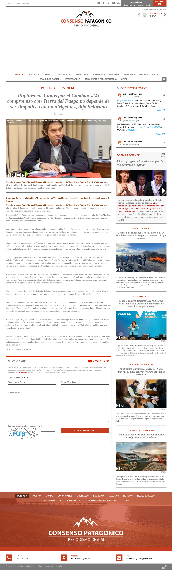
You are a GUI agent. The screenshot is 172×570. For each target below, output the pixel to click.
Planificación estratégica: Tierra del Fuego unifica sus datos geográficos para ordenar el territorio (141, 371)
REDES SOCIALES (148, 74)
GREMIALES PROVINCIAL (141, 228)
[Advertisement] (86, 51)
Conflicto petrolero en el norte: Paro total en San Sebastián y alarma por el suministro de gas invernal (141, 235)
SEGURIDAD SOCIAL (50, 79)
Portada (18, 74)
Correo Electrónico (68, 382)
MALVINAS (114, 74)
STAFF (10, 3)
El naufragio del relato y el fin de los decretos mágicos (140, 163)
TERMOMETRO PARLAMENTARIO (101, 79)
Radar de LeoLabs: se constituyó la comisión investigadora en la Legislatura (141, 436)
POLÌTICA (34, 74)
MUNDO (47, 74)
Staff (124, 79)
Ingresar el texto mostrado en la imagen (25, 426)
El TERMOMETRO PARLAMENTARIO (141, 430)
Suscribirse (159, 3)
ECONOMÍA (98, 74)
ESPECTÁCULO (72, 79)
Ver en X (160, 110)
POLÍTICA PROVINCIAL (58, 88)
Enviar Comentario (84, 430)
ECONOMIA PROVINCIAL (141, 364)
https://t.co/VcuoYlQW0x (150, 127)
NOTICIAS (129, 74)
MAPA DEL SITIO (23, 3)
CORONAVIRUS (63, 74)
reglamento (22, 372)
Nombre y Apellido (16, 382)
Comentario (14, 393)
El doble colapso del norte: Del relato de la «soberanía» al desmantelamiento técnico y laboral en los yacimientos (141, 303)
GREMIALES (81, 74)
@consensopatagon (133, 88)
